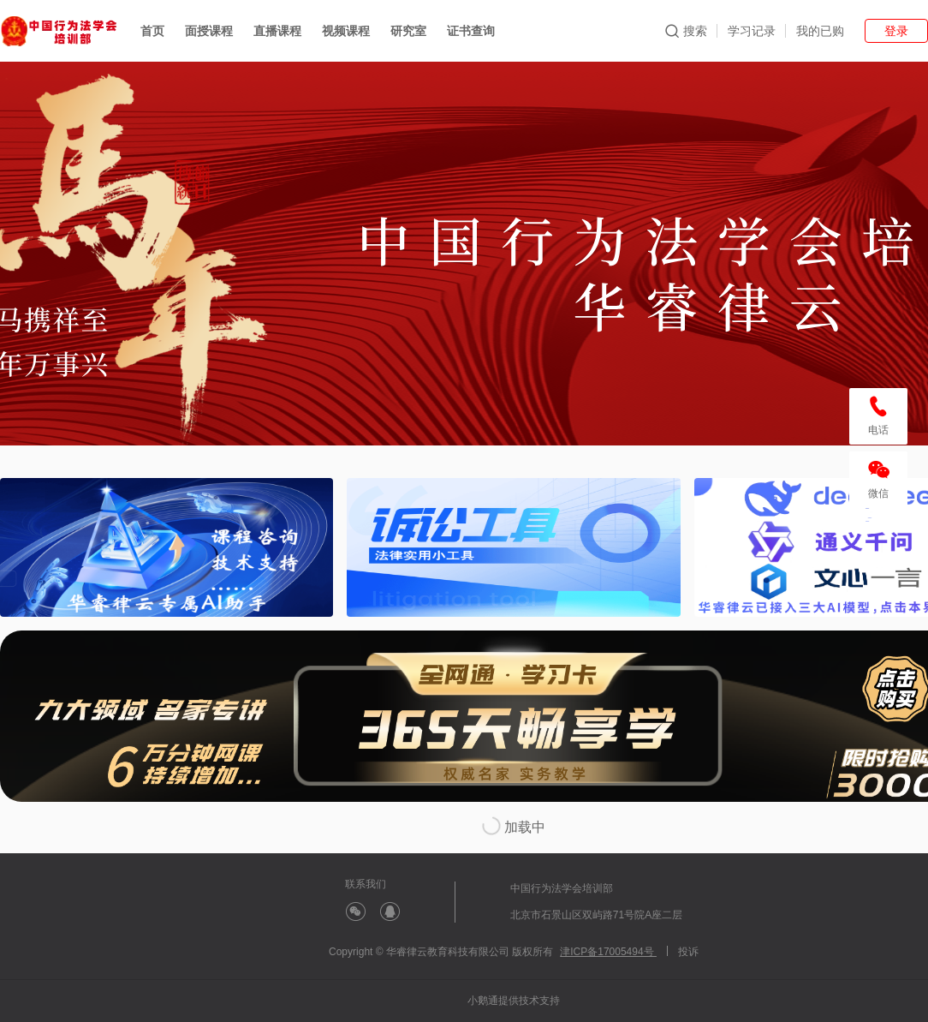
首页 (152, 31)
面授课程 (209, 31)
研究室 (408, 31)
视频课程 (346, 31)
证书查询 (471, 31)
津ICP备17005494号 (608, 952)
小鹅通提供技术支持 (513, 1001)
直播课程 (277, 31)
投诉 (688, 952)
